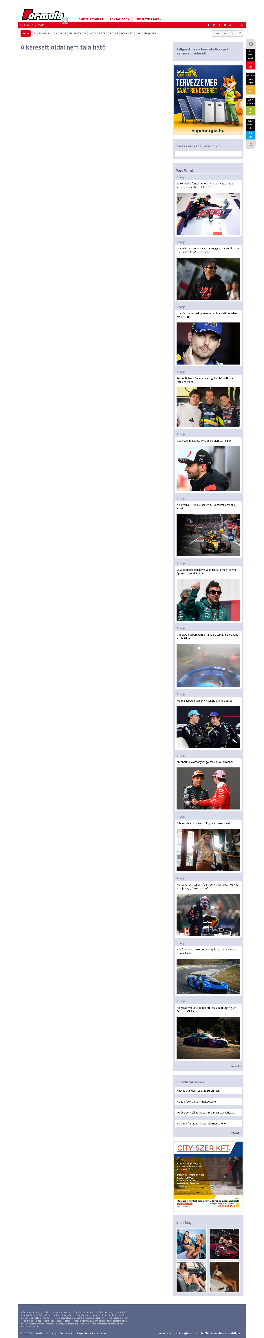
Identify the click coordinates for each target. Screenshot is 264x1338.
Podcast (127, 33)
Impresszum (166, 1333)
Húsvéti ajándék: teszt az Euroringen (198, 1090)
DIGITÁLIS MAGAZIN (91, 19)
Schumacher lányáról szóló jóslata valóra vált (208, 846)
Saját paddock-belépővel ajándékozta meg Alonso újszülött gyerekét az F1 (208, 594)
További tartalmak (190, 1082)
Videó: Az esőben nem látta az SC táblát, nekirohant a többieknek (208, 660)
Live (138, 33)
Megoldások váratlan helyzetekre (196, 1101)
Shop (26, 33)
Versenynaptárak (148, 19)
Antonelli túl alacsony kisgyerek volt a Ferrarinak (208, 784)
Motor (61, 33)
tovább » (236, 1066)
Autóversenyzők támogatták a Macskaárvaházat (205, 1112)
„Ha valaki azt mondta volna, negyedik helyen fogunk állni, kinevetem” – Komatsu (208, 273)
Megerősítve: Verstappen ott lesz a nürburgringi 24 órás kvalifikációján (208, 1032)
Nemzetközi (77, 33)
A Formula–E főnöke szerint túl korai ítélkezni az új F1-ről (208, 529)
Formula (46, 33)
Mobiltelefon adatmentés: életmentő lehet (202, 1123)
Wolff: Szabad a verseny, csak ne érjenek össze (208, 723)
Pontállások (119, 19)
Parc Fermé (185, 170)
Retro (103, 33)
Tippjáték (149, 33)
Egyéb (114, 33)
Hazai (92, 33)
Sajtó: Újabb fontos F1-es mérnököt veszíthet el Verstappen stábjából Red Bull (208, 208)
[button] (242, 25)
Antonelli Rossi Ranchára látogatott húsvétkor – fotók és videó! (208, 401)
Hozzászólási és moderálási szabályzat (218, 1333)
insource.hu (99, 1333)
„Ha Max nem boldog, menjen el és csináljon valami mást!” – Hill (208, 338)
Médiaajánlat (184, 1333)
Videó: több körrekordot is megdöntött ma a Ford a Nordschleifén (208, 971)
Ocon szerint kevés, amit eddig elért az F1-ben (208, 465)
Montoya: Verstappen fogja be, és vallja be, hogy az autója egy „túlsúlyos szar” (208, 909)
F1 (35, 33)
